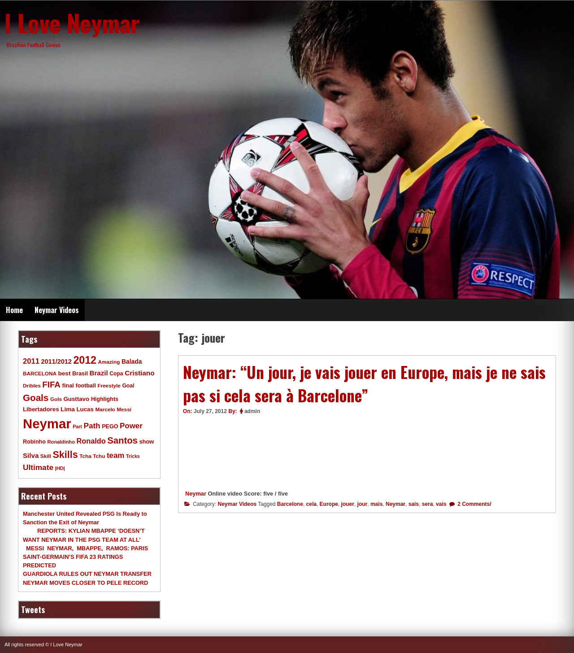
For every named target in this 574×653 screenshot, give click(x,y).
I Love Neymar (72, 22)
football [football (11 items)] (85, 386)
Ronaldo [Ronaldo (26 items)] (91, 441)
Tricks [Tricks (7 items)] (133, 456)
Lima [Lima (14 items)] (68, 409)
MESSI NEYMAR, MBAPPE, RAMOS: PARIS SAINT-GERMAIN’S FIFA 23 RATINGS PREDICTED (85, 557)
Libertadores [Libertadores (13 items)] (41, 409)
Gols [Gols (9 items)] (56, 399)
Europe (329, 504)
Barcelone (290, 504)
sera (427, 504)
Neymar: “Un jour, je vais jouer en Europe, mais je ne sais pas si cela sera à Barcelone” (364, 383)
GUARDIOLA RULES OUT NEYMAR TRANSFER (87, 573)
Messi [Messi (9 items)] (124, 409)
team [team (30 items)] (115, 455)
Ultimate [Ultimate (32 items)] (38, 467)
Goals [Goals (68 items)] (35, 397)
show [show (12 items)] (146, 441)
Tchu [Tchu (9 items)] (99, 456)
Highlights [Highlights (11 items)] (104, 399)
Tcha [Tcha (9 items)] (85, 456)
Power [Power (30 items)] (131, 426)
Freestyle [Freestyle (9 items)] (108, 385)
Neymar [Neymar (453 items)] (47, 423)
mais (376, 504)
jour (362, 504)
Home (14, 310)
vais (441, 504)
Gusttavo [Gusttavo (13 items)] (77, 399)
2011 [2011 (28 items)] (31, 361)
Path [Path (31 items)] (91, 425)
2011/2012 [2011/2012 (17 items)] (56, 361)
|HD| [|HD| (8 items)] (60, 468)
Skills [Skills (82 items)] (65, 454)
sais (414, 504)
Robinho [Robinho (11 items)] (34, 442)
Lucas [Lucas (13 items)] (84, 409)
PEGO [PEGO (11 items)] (110, 426)
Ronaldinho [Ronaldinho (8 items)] (61, 441)
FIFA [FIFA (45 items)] (51, 384)
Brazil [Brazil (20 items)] (99, 373)
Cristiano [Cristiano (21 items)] (139, 373)
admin (252, 411)
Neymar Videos (57, 310)
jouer (347, 504)
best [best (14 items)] (64, 373)
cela (311, 504)
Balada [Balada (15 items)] (132, 361)
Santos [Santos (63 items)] (122, 440)
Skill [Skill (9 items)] (45, 456)
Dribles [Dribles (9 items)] (32, 385)
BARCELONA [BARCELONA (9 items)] (40, 373)
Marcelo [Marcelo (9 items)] (105, 409)
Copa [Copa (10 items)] (116, 373)
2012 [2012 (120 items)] (84, 360)
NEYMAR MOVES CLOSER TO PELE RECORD (85, 582)
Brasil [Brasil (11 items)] (80, 373)
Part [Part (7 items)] (77, 426)
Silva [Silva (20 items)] (31, 455)
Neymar (195, 493)
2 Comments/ (473, 504)
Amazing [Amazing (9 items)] (109, 362)
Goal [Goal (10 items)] (128, 386)
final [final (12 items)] (68, 385)
